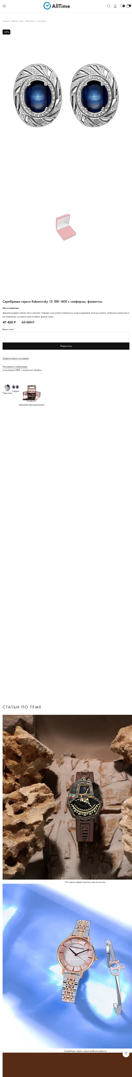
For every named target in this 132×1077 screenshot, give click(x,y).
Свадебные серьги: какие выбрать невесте (85, 1050)
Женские (30, 20)
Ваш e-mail (8, 329)
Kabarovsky (17, 20)
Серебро (41, 20)
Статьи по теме (22, 707)
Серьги (6, 20)
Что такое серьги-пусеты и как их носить (85, 882)
